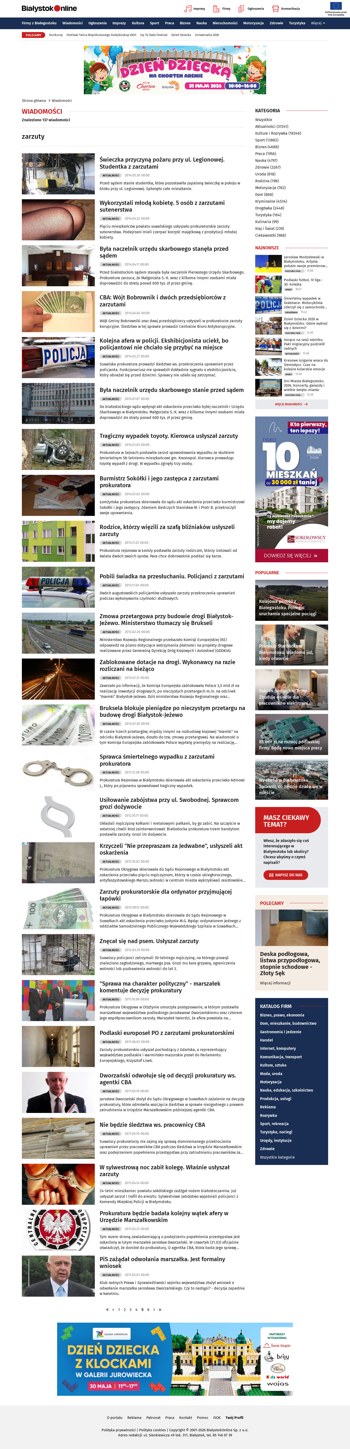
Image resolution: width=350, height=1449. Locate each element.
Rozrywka (268, 1115)
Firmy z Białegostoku (39, 23)
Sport (154, 23)
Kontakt (185, 1417)
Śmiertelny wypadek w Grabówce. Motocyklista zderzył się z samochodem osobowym (305, 302)
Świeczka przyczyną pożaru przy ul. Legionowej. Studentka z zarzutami (162, 163)
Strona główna (34, 100)
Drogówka (263, 208)
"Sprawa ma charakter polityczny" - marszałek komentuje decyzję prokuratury (160, 987)
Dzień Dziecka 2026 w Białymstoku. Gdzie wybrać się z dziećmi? (306, 323)
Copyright (177, 1430)
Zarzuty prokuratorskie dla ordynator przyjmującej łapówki (166, 895)
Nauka (201, 23)
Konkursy (56, 34)
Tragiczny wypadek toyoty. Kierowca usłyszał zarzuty (169, 436)
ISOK (217, 1417)
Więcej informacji (275, 983)
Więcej (318, 23)
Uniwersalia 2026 (207, 34)
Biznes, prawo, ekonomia (282, 1015)
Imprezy (194, 8)
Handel (266, 1040)
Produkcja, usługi (275, 1098)
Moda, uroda (271, 1073)
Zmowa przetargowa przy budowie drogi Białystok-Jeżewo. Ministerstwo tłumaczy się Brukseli (167, 620)
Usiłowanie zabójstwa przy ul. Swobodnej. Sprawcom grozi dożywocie (169, 803)
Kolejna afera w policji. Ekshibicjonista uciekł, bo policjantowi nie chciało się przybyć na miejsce (164, 344)
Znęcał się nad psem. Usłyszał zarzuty (149, 941)
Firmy (221, 8)
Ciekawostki (265, 235)
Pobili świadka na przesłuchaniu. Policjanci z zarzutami (172, 576)
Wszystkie (263, 120)
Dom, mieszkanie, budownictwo (288, 1023)
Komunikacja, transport (281, 1057)
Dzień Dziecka (181, 34)
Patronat (153, 1417)
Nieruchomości (225, 23)
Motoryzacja (253, 23)
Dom (259, 194)
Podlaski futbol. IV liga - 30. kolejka (303, 282)
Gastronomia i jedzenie (280, 1032)
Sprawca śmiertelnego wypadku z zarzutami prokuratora (157, 760)
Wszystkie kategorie (277, 1157)
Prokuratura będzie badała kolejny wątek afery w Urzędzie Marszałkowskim (164, 1217)
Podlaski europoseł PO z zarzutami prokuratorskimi (167, 1033)
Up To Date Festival (153, 34)
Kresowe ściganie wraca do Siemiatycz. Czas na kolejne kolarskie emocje (306, 364)
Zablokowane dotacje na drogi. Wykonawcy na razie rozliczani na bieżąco (167, 666)
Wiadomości (72, 23)
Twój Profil (234, 1417)
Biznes (185, 23)
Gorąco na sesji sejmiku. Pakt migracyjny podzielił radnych (304, 344)
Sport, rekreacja (274, 1123)
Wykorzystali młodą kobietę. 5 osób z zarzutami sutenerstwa (162, 206)
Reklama (268, 1107)
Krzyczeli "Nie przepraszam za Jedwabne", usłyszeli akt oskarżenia (171, 849)
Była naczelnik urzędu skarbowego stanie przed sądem (172, 390)
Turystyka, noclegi (276, 1132)
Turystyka (297, 23)
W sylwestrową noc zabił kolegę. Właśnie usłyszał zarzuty (165, 1171)
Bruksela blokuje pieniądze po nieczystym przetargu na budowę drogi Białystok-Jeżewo (172, 712)
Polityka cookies (152, 1430)
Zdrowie (276, 23)
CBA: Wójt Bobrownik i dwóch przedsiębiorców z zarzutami (163, 301)
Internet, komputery (278, 1048)
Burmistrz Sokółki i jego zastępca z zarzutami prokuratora (159, 482)
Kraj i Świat (265, 228)
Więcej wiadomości (288, 404)
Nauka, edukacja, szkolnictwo (286, 1090)
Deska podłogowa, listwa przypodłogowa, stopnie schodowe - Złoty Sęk (290, 964)
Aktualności (111, 175)
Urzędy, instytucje (276, 1140)
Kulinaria (263, 221)
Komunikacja (286, 8)
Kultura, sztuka (273, 1065)
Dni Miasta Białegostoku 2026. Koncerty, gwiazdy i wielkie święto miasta (304, 385)
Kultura (138, 23)
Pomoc (202, 1417)
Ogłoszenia (251, 8)
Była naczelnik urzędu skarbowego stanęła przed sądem (164, 252)
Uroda (260, 174)
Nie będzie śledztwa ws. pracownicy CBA (152, 1124)
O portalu (114, 1417)
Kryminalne (265, 201)
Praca (169, 23)
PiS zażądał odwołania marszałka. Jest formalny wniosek (162, 1263)
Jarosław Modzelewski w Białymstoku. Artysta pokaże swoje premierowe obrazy (305, 261)
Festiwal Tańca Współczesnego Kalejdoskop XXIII (101, 34)
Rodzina (262, 181)
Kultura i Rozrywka (271, 133)
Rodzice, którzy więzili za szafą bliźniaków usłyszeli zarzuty (167, 531)
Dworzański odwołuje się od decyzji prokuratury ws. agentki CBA (168, 1079)
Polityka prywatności (119, 1430)
